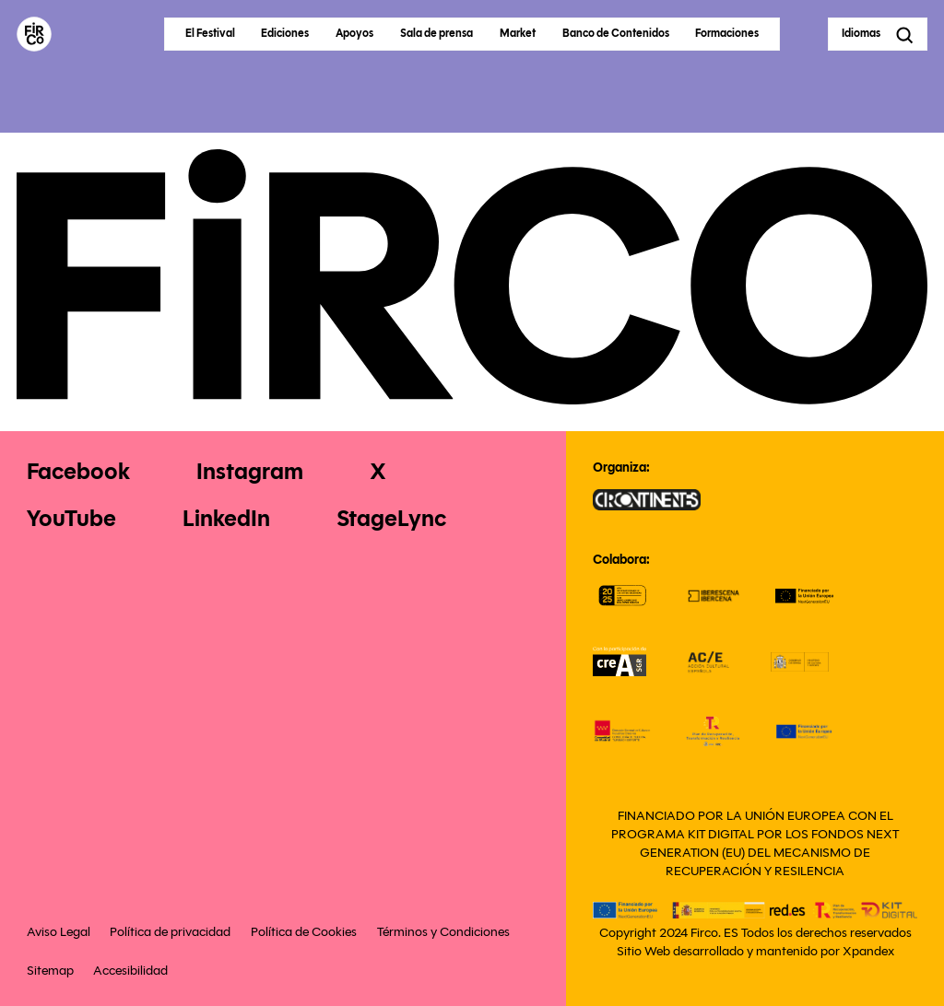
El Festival (210, 33)
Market (518, 33)
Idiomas (861, 33)
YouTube (71, 518)
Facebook (78, 471)
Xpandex (868, 951)
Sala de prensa (436, 33)
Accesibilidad (130, 970)
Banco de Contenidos (615, 33)
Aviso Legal (58, 931)
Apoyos (354, 33)
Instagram (249, 471)
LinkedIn (226, 518)
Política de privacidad (170, 931)
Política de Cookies (304, 931)
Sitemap (50, 970)
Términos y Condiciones (443, 931)
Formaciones (727, 33)
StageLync (391, 518)
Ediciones (285, 33)
